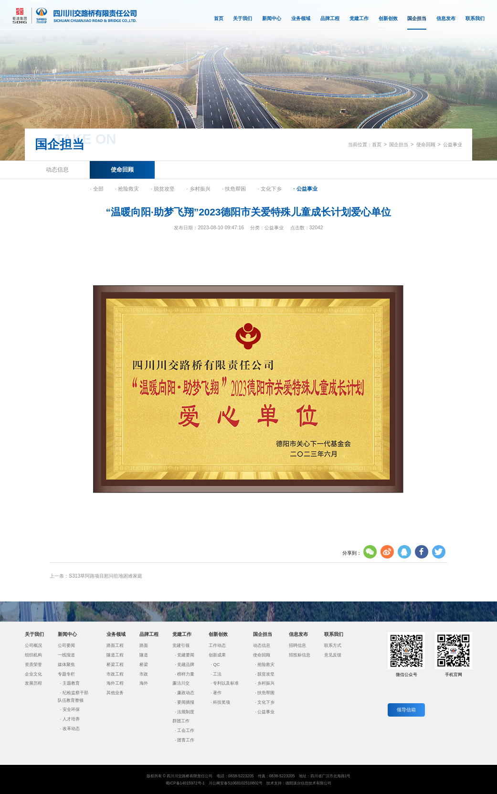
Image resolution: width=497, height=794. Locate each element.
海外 (143, 683)
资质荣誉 (33, 664)
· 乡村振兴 (198, 189)
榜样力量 (185, 674)
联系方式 (332, 645)
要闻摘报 (185, 702)
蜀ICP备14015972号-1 (185, 783)
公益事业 (452, 144)
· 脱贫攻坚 (163, 189)
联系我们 (475, 18)
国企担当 (416, 23)
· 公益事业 (305, 189)
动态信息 (57, 169)
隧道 (143, 655)
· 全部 (96, 189)
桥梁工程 (115, 664)
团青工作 (185, 740)
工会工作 (185, 730)
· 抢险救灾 (127, 189)
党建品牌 (185, 664)
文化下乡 (266, 702)
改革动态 (71, 728)
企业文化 (33, 674)
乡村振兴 (266, 683)
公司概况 (33, 645)
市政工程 (115, 674)
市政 (143, 674)
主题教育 (71, 683)
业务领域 (300, 18)
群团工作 (181, 721)
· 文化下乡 (270, 189)
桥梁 (143, 664)
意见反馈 (332, 655)
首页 (218, 18)
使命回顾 (425, 144)
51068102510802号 (245, 783)
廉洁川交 (181, 683)
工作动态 (217, 645)
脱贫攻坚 (266, 674)
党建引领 (181, 645)
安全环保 (71, 709)
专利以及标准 (226, 683)
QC (216, 664)
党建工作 (359, 18)
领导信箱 (406, 709)
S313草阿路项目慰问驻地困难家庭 (105, 576)
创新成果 (217, 655)
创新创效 (388, 18)
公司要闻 (66, 645)
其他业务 (115, 692)
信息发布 (445, 18)
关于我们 (242, 18)
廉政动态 (185, 692)
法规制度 (185, 711)
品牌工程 (329, 18)
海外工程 (115, 683)
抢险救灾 (266, 664)
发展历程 (33, 683)
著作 (217, 692)
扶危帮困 (266, 692)
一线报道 (66, 655)
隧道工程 (115, 655)
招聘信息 (297, 645)
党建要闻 (185, 655)
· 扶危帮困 (234, 189)
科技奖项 (221, 702)
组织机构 (33, 655)
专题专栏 (66, 674)
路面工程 (115, 645)
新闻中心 (271, 18)
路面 (143, 645)
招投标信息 (299, 655)
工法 (217, 674)
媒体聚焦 (66, 664)
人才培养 (71, 719)
